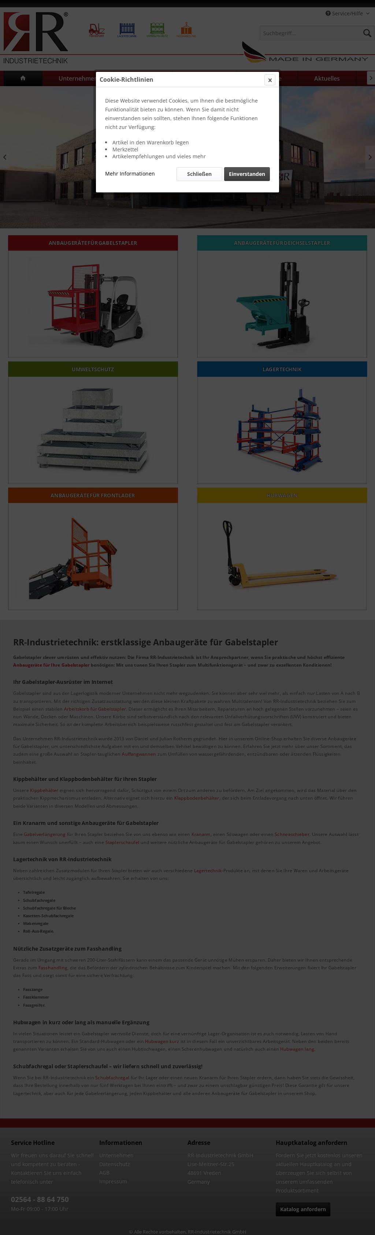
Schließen (199, 173)
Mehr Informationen (130, 173)
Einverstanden (247, 173)
